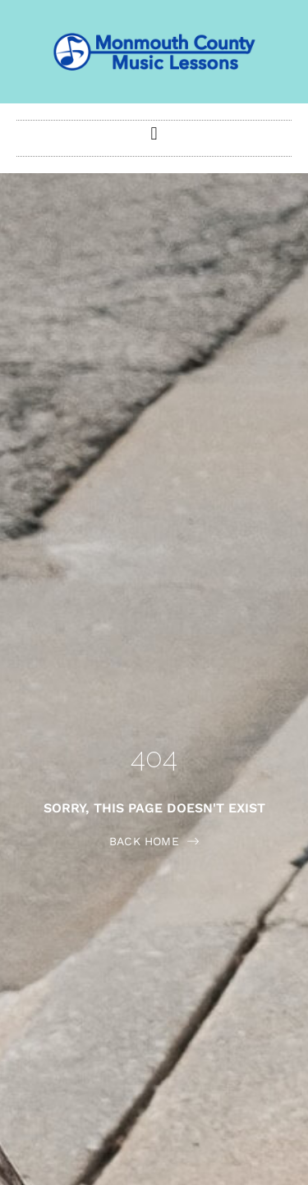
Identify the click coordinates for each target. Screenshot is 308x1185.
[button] (154, 134)
